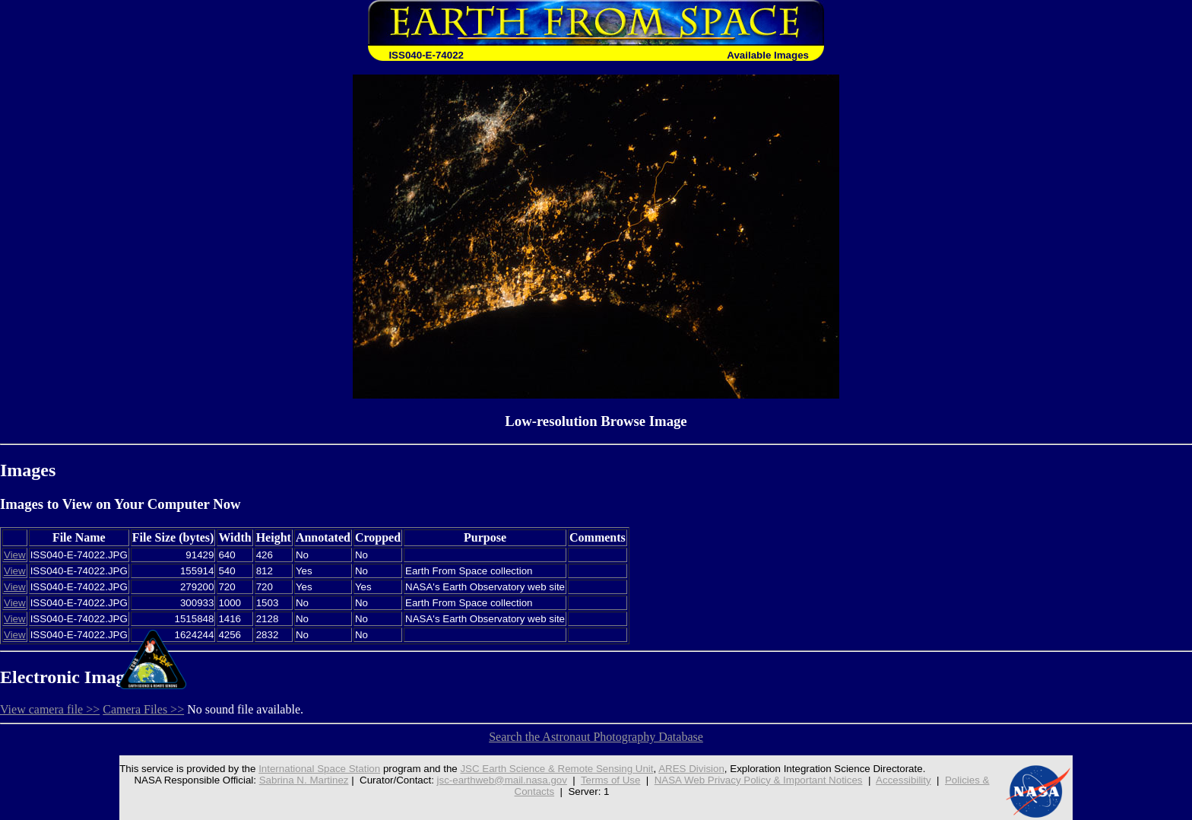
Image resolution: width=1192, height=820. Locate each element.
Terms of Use (611, 780)
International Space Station (319, 768)
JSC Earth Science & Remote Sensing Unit (556, 768)
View (15, 555)
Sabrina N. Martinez (304, 780)
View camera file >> (50, 709)
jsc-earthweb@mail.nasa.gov (502, 780)
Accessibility (903, 780)
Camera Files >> (143, 709)
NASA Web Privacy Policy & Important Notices (759, 780)
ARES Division (691, 768)
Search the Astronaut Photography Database (596, 736)
